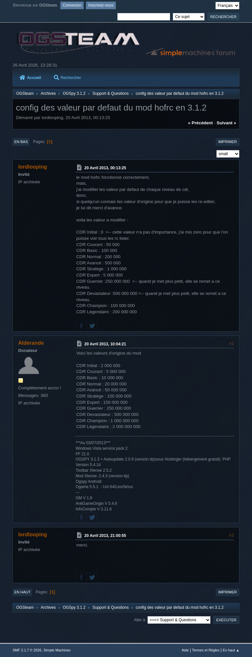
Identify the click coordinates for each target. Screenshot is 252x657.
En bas (21, 142)
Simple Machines (57, 650)
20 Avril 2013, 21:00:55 (105, 535)
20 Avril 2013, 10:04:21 (105, 343)
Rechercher (67, 77)
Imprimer (227, 142)
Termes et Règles (206, 650)
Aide (185, 650)
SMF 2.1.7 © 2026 (26, 650)
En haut (22, 592)
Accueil (30, 77)
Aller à (139, 620)
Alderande (31, 343)
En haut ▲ (231, 650)
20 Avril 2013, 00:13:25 (105, 168)
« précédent (200, 122)
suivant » (226, 122)
